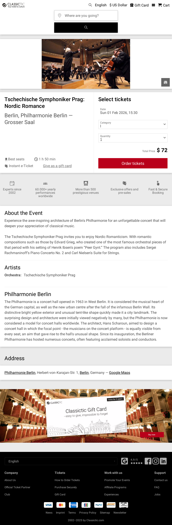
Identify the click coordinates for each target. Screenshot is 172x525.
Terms (72, 512)
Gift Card (60, 494)
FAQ (156, 487)
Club (7, 494)
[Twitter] (155, 462)
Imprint (60, 512)
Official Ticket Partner (17, 487)
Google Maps (119, 372)
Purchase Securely (66, 487)
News (49, 512)
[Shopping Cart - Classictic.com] (164, 5)
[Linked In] (163, 462)
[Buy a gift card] (86, 415)
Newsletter (120, 512)
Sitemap (105, 512)
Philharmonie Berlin (19, 372)
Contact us (161, 480)
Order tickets (133, 163)
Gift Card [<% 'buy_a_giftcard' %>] (139, 5)
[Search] (86, 27)
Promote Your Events (117, 480)
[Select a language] (61, 461)
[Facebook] (124, 460)
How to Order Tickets (67, 480)
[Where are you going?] (87, 14)
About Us (10, 480)
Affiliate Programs (115, 487)
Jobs (157, 494)
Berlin (84, 372)
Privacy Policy (87, 512)
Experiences (111, 494)
